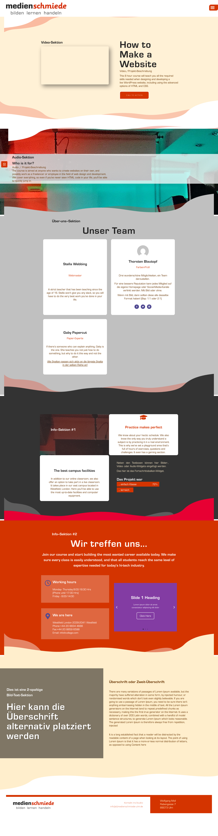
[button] (213, 8)
